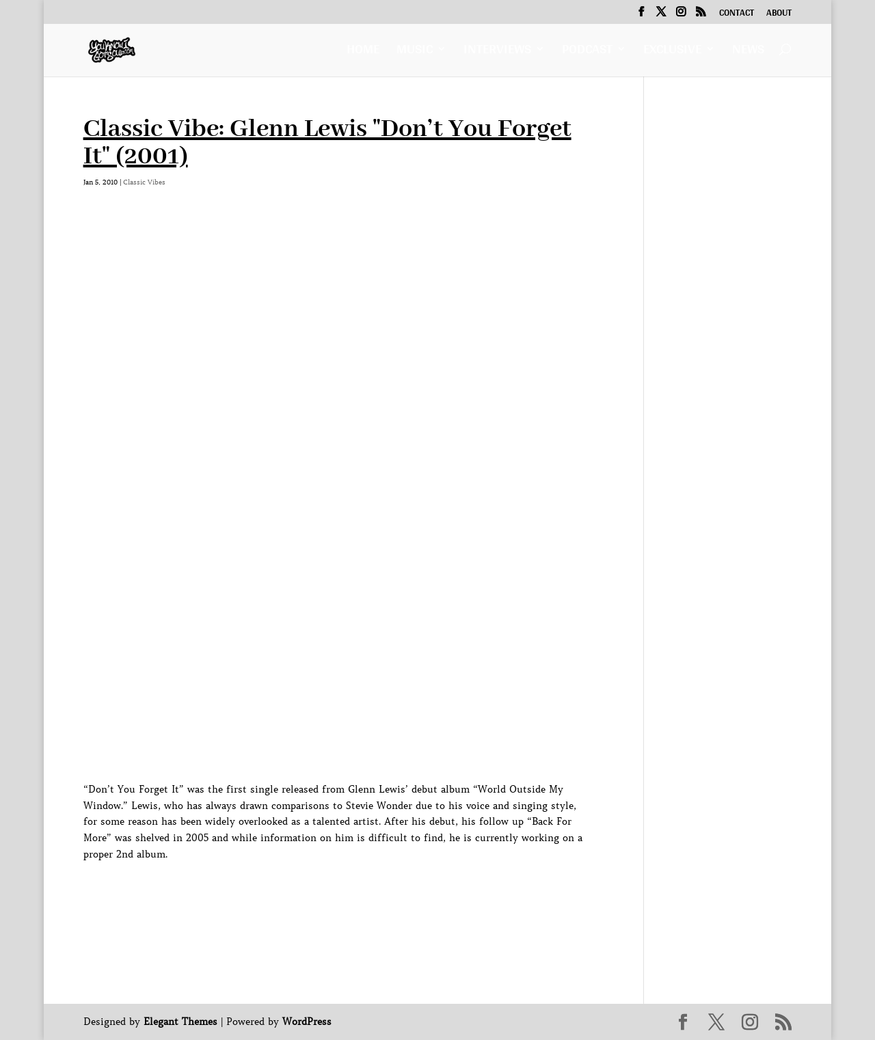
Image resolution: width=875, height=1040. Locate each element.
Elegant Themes (180, 1021)
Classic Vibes (144, 182)
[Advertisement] (332, 894)
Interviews (497, 52)
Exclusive (672, 52)
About (779, 14)
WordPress (307, 1021)
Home (363, 52)
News (748, 52)
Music (414, 52)
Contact (736, 14)
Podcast (587, 52)
